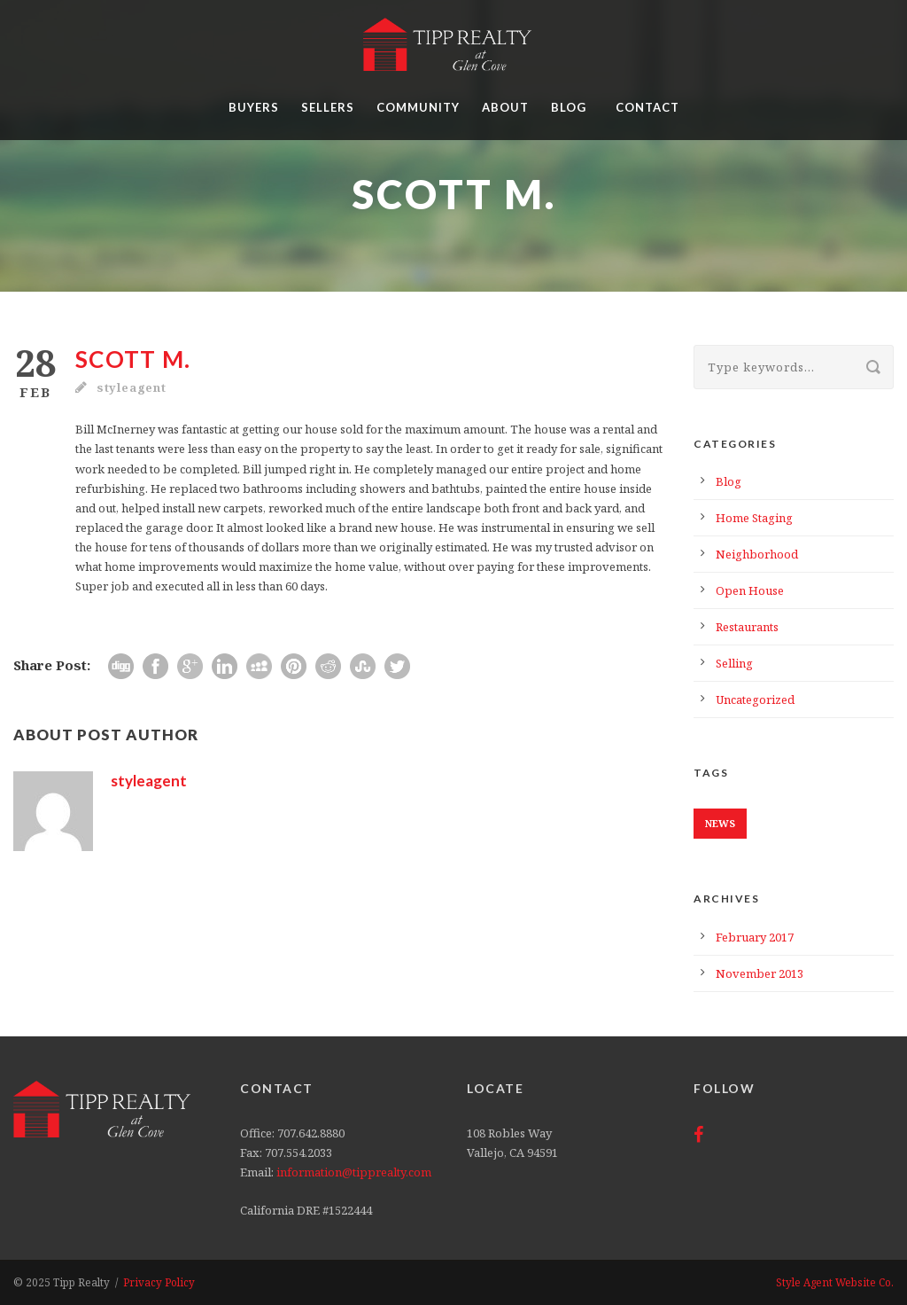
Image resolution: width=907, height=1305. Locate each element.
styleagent (132, 387)
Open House (750, 590)
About (505, 107)
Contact (647, 107)
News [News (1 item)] (720, 823)
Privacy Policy (159, 1282)
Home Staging (754, 518)
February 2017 (755, 937)
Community (418, 107)
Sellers (327, 107)
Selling (734, 663)
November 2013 (759, 973)
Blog (568, 107)
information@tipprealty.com (353, 1172)
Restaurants (747, 627)
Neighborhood (757, 554)
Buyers (254, 107)
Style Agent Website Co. (835, 1282)
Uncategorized (755, 699)
